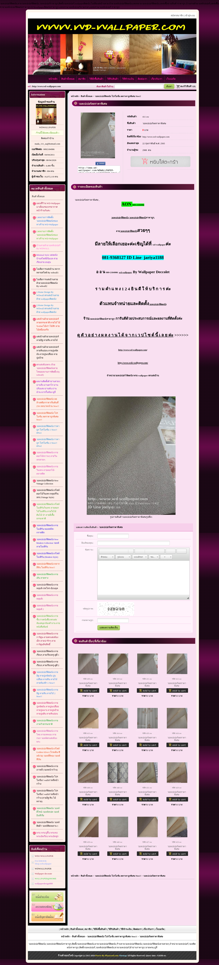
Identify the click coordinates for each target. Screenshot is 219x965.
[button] (101, 552)
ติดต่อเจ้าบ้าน (47, 138)
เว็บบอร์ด (171, 79)
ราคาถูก (102, 320)
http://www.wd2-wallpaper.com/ (133, 363)
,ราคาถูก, (133, 218)
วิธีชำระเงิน (128, 79)
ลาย (126, 232)
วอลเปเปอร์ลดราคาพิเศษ (154, 123)
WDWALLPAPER (47, 127)
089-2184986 (112, 273)
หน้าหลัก (53, 79)
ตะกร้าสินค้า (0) (185, 86)
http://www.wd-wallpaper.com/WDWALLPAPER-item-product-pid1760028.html (99, 170)
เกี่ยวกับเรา (157, 79)
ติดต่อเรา (143, 79)
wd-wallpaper (159, 245)
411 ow (146, 116)
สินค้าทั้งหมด (68, 79)
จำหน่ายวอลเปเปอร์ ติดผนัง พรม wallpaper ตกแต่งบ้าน (133, 376)
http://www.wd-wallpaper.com (46, 86)
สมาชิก (82, 79)
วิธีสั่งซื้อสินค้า (96, 79)
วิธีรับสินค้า (113, 79)
